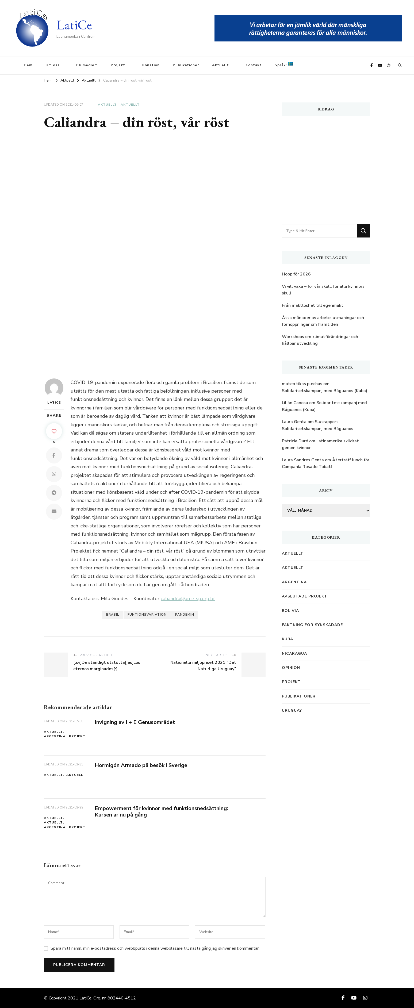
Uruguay (292, 710)
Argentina (55, 736)
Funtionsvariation (147, 614)
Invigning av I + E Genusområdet (135, 722)
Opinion (291, 667)
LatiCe (74, 24)
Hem (28, 65)
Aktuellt (220, 65)
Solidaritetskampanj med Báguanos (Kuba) (324, 391)
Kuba (287, 639)
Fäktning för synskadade (312, 624)
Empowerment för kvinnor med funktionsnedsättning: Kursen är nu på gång (161, 812)
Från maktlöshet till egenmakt (312, 305)
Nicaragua (294, 653)
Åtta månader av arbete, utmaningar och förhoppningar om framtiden (323, 321)
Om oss (52, 65)
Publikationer (186, 65)
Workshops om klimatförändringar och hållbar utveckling (320, 340)
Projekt (118, 65)
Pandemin (184, 614)
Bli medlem (87, 65)
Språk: (284, 65)
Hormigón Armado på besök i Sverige (141, 765)
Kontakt (254, 65)
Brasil (112, 614)
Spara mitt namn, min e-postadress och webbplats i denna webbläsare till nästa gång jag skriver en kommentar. (155, 948)
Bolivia (290, 610)
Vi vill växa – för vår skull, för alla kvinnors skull (323, 289)
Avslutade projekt (304, 596)
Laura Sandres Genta (303, 460)
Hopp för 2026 (296, 274)
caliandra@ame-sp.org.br (188, 598)
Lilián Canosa (295, 403)
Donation (151, 65)
